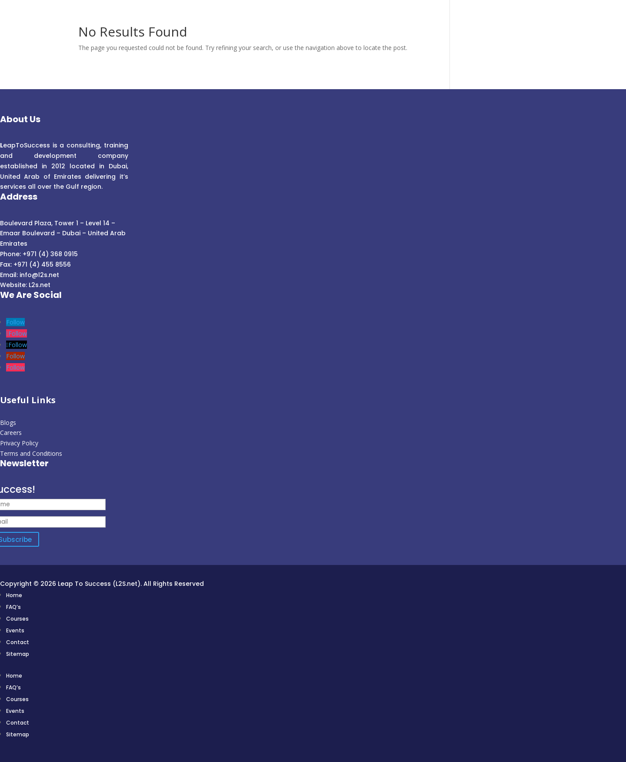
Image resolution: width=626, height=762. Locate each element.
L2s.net (39, 285)
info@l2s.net (38, 275)
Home (14, 595)
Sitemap (17, 654)
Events (15, 630)
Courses (17, 618)
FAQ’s (13, 607)
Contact (17, 642)
